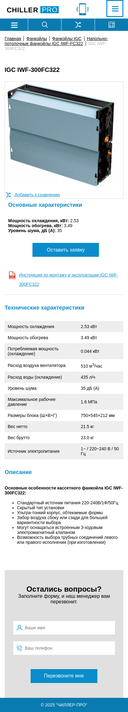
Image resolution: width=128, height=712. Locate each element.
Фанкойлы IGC (67, 38)
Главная (13, 38)
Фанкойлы (36, 38)
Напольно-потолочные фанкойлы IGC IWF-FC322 (56, 41)
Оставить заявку (66, 249)
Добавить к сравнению (37, 194)
